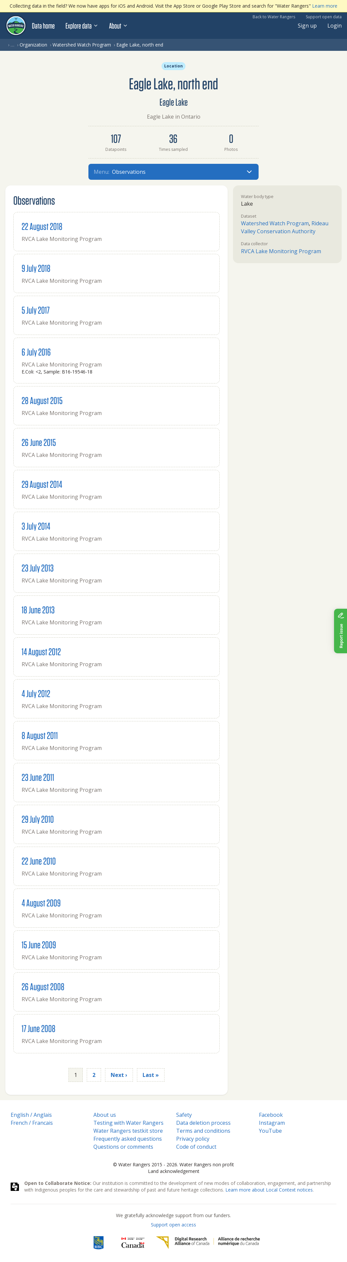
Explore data (81, 25)
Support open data (324, 17)
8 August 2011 (40, 735)
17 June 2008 (39, 1028)
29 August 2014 (42, 484)
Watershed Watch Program (82, 45)
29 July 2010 (38, 819)
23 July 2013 (38, 568)
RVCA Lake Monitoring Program (281, 251)
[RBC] (98, 1242)
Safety (184, 1114)
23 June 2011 (38, 777)
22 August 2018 (42, 226)
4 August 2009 (41, 902)
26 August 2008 (43, 986)
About (118, 25)
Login (334, 25)
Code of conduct (196, 1146)
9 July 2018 (36, 268)
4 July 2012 (36, 693)
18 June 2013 (38, 609)
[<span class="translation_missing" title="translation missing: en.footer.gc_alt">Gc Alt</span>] (133, 1242)
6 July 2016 (36, 352)
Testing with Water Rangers (128, 1122)
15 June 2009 (39, 944)
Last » (151, 1075)
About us (104, 1114)
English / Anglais (31, 1114)
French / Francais (32, 1122)
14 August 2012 (41, 651)
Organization (33, 45)
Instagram (272, 1122)
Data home (43, 25)
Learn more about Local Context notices (269, 1190)
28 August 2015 (42, 400)
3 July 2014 (36, 526)
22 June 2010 (39, 861)
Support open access (173, 1224)
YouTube (270, 1130)
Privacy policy (192, 1138)
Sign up (307, 25)
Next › (119, 1075)
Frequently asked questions (127, 1138)
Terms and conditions (203, 1130)
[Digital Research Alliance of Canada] (208, 1242)
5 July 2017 (36, 310)
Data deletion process (203, 1122)
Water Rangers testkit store (128, 1130)
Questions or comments (123, 1146)
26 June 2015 (39, 442)
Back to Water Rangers (274, 17)
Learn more (324, 6)
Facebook (271, 1114)
